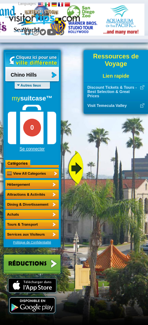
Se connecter (32, 148)
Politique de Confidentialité (32, 242)
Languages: (27, 4)
